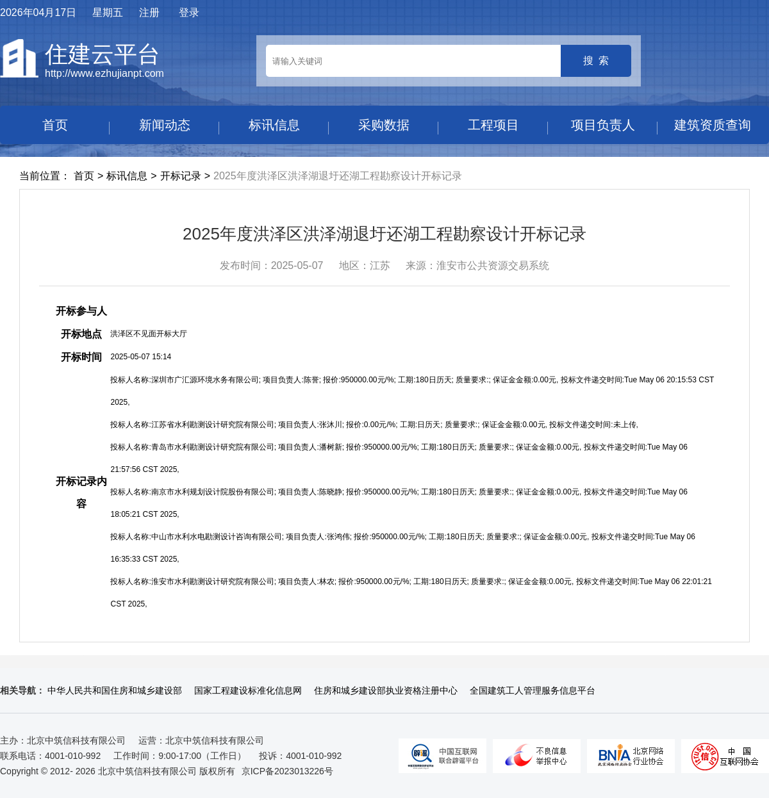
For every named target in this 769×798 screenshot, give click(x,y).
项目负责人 (603, 125)
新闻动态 (164, 125)
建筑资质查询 (712, 125)
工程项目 (493, 125)
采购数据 (383, 125)
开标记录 (180, 175)
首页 (55, 125)
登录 (189, 12)
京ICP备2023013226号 (287, 771)
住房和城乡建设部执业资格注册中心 (386, 690)
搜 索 (596, 60)
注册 (149, 12)
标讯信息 (274, 125)
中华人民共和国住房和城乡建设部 (114, 690)
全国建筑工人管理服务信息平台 (532, 690)
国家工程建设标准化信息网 (248, 690)
